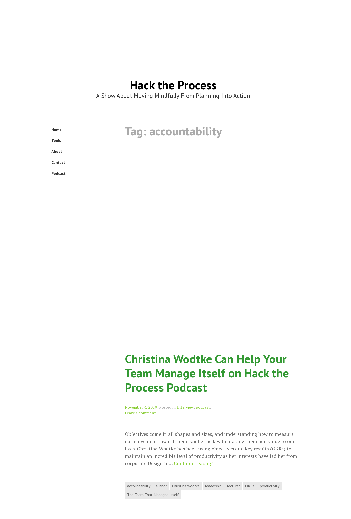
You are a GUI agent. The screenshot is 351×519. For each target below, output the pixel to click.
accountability (138, 485)
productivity (269, 485)
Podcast (58, 173)
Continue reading (193, 463)
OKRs (249, 485)
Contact (58, 162)
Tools (56, 140)
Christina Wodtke (186, 485)
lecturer (233, 485)
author (161, 485)
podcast (203, 407)
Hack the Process (173, 84)
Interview (185, 407)
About (56, 151)
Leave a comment (140, 413)
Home (56, 129)
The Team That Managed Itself (153, 494)
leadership (213, 485)
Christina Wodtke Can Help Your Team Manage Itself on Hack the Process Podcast (207, 373)
